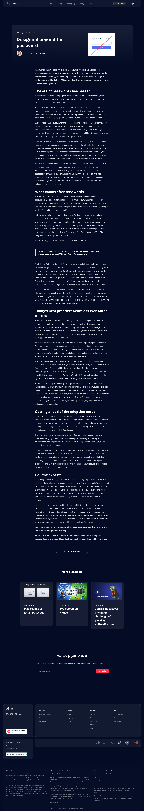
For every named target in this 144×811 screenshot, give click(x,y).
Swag (91, 728)
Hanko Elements (44, 718)
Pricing (59, 3)
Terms (116, 718)
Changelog (71, 3)
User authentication (45, 714)
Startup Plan (94, 721)
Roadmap (69, 721)
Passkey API (43, 721)
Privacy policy (118, 714)
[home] (12, 3)
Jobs (91, 718)
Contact (92, 714)
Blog (82, 3)
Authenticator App (45, 725)
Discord (68, 714)
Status (68, 725)
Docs (91, 3)
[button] (48, 3)
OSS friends (94, 725)
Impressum (118, 721)
